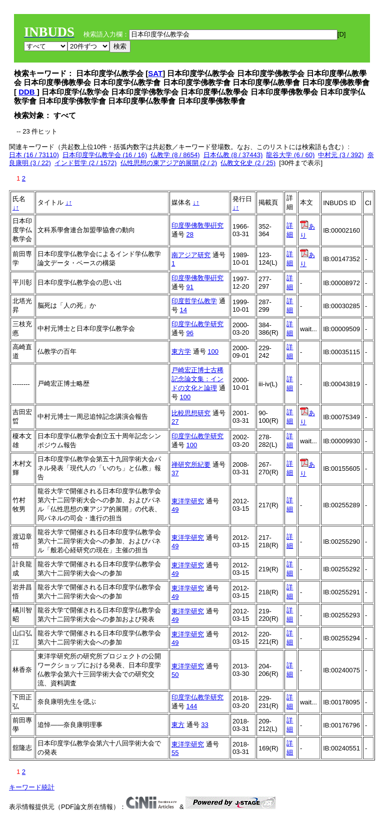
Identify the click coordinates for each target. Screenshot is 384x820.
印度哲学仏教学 (194, 301)
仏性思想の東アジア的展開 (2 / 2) (169, 163)
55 (175, 752)
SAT (155, 73)
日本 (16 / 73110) (34, 155)
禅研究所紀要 (191, 464)
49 (175, 509)
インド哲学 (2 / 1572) (85, 163)
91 (190, 287)
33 (204, 724)
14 (183, 310)
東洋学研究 (188, 501)
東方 (178, 724)
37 (175, 473)
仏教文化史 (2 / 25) (248, 163)
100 (213, 351)
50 (175, 674)
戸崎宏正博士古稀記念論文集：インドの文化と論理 (198, 379)
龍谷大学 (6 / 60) (290, 155)
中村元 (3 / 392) (341, 155)
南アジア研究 (191, 255)
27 (175, 421)
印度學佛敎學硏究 (198, 225)
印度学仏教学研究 (198, 324)
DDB (27, 92)
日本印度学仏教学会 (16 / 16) (104, 155)
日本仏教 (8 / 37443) (233, 155)
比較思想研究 (191, 413)
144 (192, 706)
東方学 (181, 351)
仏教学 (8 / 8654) (175, 155)
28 (190, 234)
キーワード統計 (31, 787)
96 (190, 333)
